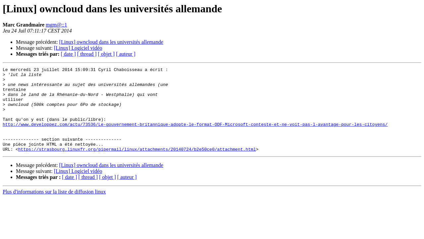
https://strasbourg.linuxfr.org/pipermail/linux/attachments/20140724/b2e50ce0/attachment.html (137, 166)
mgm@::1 (56, 25)
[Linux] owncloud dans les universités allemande (111, 42)
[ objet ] (106, 54)
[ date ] (68, 54)
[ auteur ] (125, 54)
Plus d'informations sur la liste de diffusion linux (54, 208)
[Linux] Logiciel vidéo (78, 48)
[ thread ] (87, 54)
